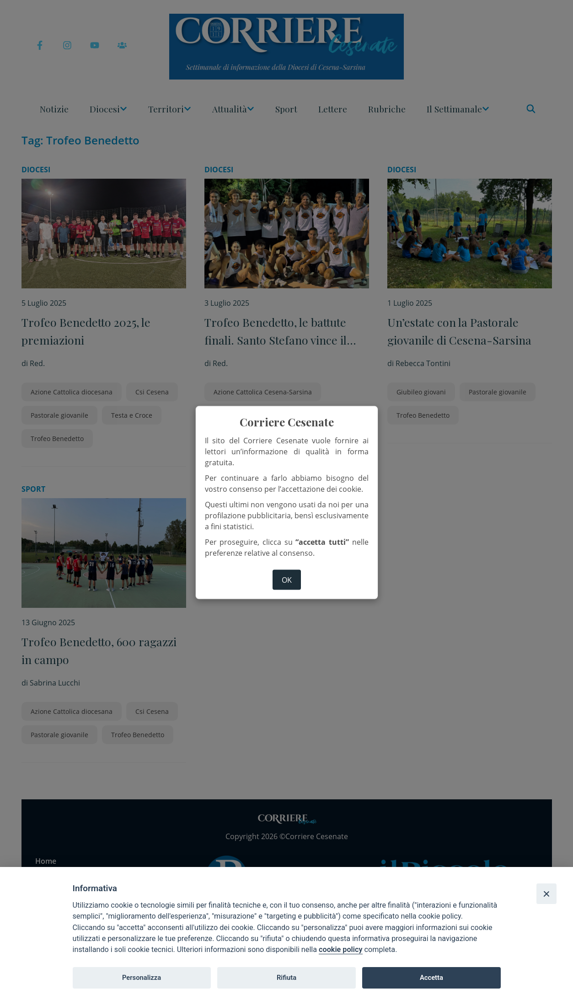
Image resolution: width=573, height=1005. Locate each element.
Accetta (431, 977)
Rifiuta (286, 977)
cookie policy (340, 949)
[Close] (546, 893)
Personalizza (141, 977)
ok (287, 580)
